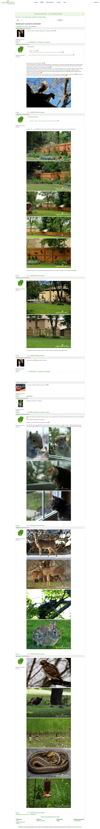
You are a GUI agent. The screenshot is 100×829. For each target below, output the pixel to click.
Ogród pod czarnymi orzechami (39, 17)
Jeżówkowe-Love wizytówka (44, 42)
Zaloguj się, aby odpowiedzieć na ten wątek (50, 816)
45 (29, 26)
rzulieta (17, 382)
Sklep (64, 2)
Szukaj (60, 20)
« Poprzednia (18, 26)
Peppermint (18, 44)
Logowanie (96, 2)
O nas (17, 820)
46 (31, 26)
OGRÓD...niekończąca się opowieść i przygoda (39, 412)
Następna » (34, 26)
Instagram (58, 2)
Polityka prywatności (20, 822)
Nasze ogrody (28, 17)
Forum (41, 2)
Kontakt (17, 823)
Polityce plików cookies (77, 826)
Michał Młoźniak (77, 820)
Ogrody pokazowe (50, 2)
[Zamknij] (83, 14)
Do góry (17, 42)
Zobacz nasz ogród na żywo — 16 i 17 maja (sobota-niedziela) (48, 13)
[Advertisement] (50, 8)
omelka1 (18, 398)
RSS (58, 820)
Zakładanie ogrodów (40, 820)
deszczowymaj (19, 28)
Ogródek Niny (29, 396)
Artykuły (36, 2)
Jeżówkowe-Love (33, 42)
